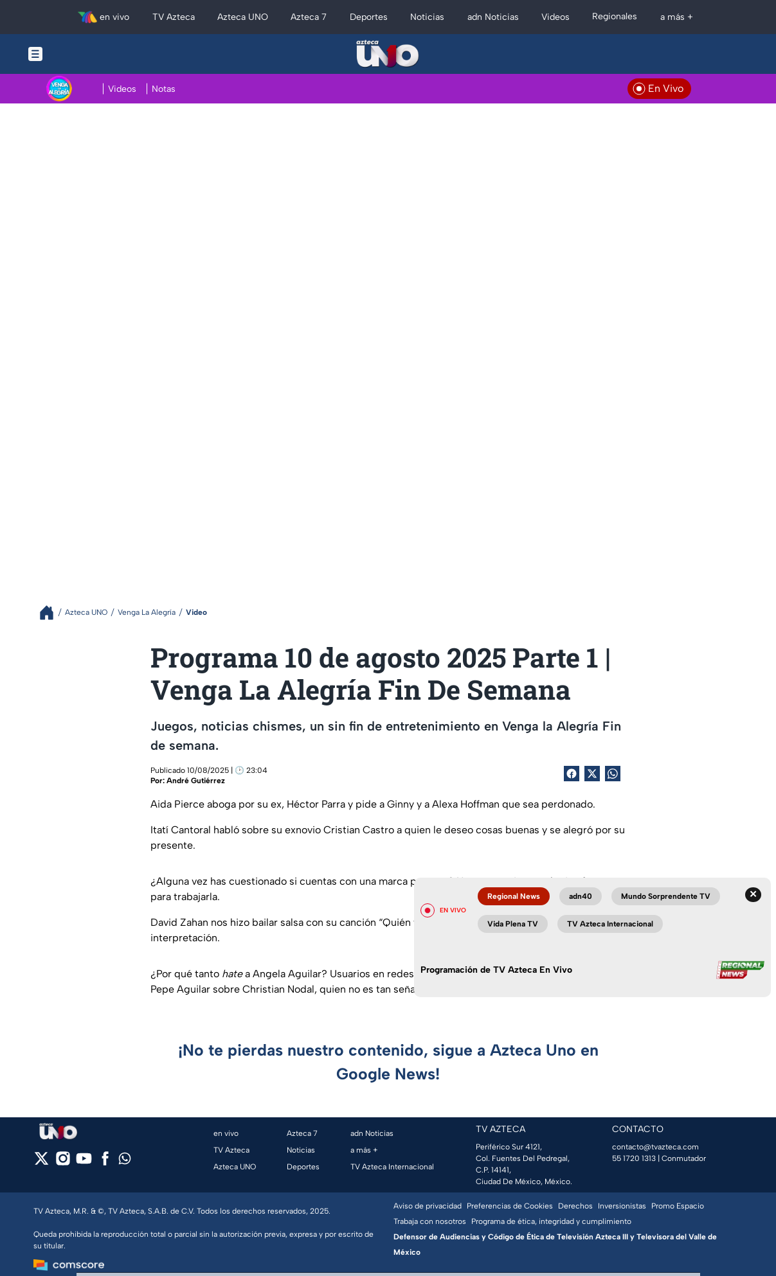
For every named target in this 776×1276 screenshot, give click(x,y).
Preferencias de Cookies (510, 1205)
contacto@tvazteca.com (655, 1146)
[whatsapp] (124, 1161)
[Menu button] (79, 54)
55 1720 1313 (634, 1158)
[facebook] (105, 1162)
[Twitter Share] (592, 773)
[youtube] (84, 1162)
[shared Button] (612, 773)
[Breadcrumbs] (52, 613)
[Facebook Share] (571, 773)
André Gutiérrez (196, 780)
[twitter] (41, 1162)
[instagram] (63, 1162)
